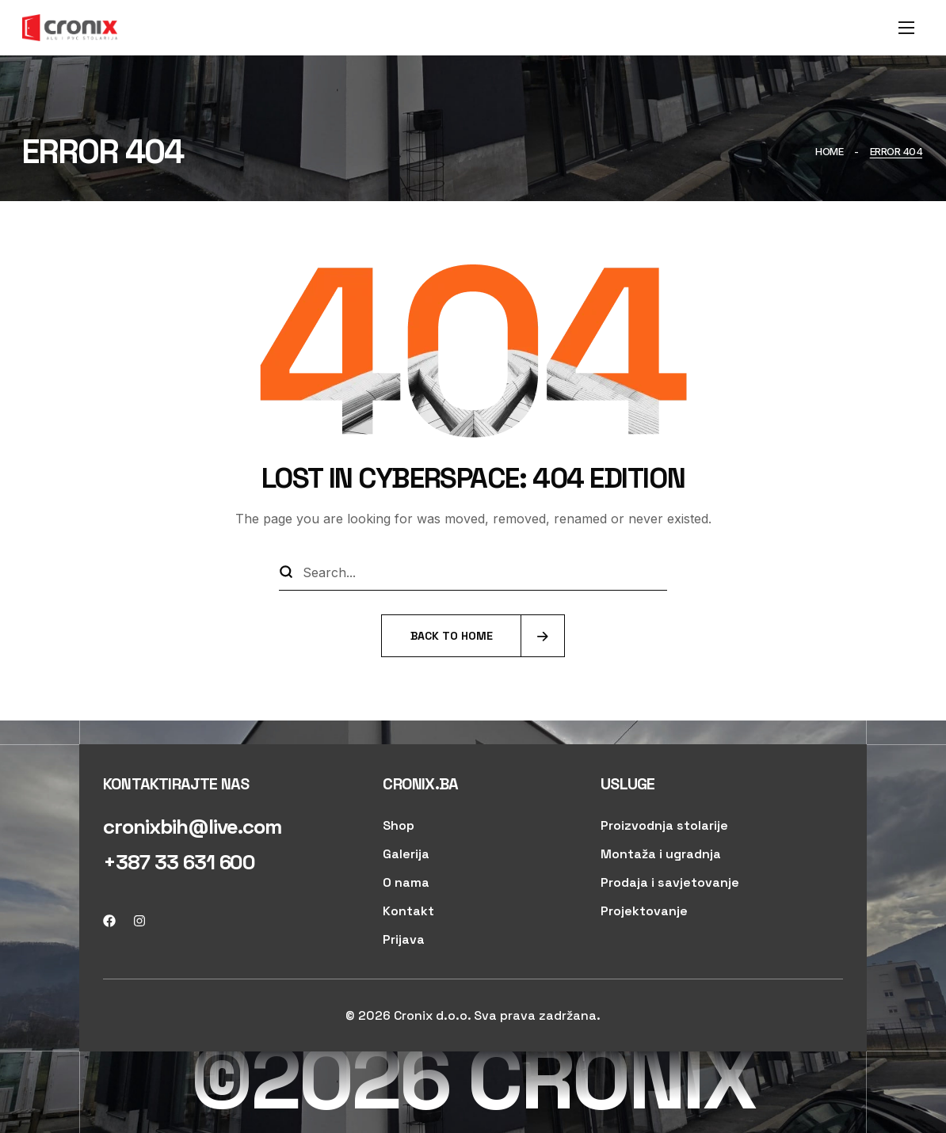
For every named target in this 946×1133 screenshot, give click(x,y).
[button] (192, 827)
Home (829, 151)
